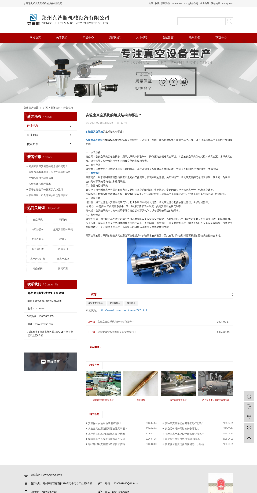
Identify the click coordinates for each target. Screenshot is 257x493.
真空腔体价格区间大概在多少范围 (106, 433)
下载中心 (221, 37)
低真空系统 (63, 258)
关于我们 (61, 37)
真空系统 (38, 219)
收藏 (157, 3)
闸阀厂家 (63, 268)
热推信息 (193, 3)
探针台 (63, 239)
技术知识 (32, 144)
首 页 (45, 107)
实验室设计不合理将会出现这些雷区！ (49, 195)
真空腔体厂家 (37, 258)
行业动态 (68, 107)
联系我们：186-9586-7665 (174, 3)
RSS (224, 3)
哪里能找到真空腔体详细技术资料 (106, 444)
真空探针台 (115, 303)
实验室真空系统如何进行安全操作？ (117, 332)
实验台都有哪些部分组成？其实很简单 (49, 172)
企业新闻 (32, 134)
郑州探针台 (38, 239)
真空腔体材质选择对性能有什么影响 (184, 444)
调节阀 (63, 219)
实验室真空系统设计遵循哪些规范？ (184, 433)
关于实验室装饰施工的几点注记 (46, 189)
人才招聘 (141, 37)
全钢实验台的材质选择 (41, 177)
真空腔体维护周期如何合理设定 (182, 428)
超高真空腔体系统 (63, 229)
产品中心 (88, 37)
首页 (151, 3)
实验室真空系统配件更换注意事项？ (107, 428)
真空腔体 (131, 303)
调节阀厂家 (38, 249)
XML (231, 3)
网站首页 (35, 37)
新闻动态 (114, 37)
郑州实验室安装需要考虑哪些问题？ (48, 166)
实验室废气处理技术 (40, 183)
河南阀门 (63, 249)
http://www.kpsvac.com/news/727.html (123, 310)
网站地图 (215, 3)
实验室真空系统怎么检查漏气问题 (106, 439)
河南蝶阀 (38, 268)
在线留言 (168, 37)
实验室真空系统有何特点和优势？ (115, 321)
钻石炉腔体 (38, 229)
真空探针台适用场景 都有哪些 (104, 423)
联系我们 (194, 37)
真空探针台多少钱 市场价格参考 (182, 439)
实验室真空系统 (95, 303)
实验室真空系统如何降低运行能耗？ (184, 423)
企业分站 (204, 3)
